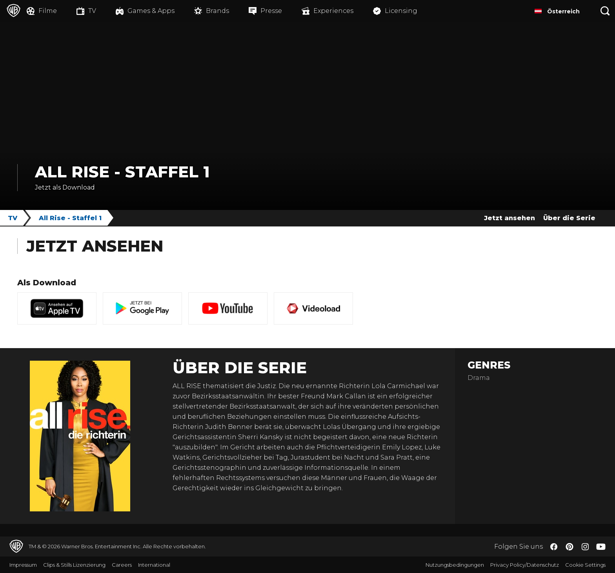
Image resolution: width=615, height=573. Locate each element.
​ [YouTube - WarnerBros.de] (601, 546)
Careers (122, 565)
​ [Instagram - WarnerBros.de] (585, 546)
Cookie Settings (585, 565)
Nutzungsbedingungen (455, 565)
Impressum (23, 565)
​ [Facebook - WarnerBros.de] (554, 546)
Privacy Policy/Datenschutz (524, 565)
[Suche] (605, 11)
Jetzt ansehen (509, 218)
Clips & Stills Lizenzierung (74, 565)
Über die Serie (569, 218)
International (154, 565)
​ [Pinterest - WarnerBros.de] (569, 546)
